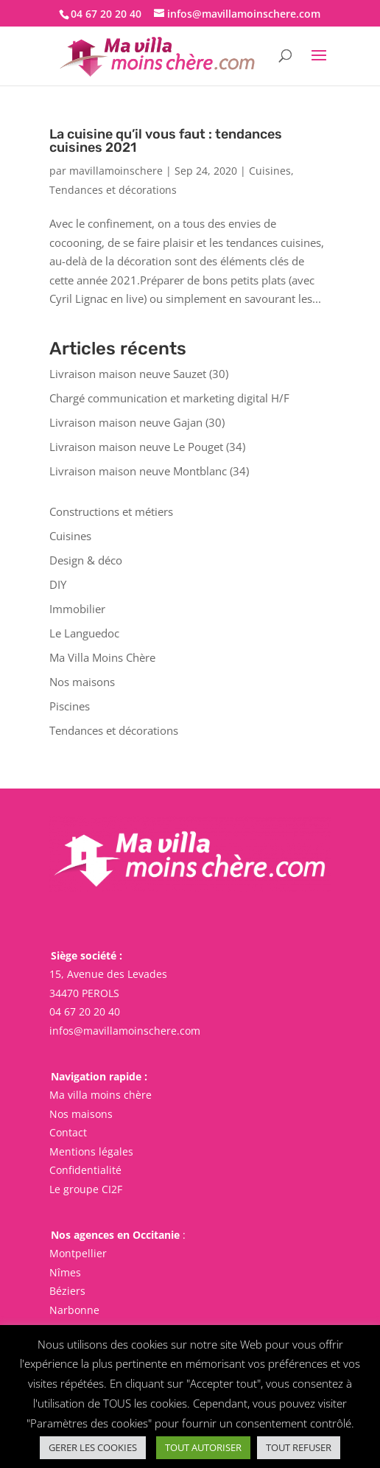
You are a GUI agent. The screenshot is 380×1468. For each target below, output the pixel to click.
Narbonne (74, 1309)
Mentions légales (91, 1151)
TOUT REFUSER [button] (298, 1447)
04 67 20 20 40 (84, 1011)
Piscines (69, 706)
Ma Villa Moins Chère (102, 657)
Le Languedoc (84, 633)
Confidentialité (85, 1170)
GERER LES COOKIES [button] (93, 1447)
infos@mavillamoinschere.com (124, 1031)
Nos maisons (82, 681)
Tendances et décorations (113, 190)
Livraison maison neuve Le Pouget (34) (147, 446)
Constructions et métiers (111, 511)
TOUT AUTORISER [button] (203, 1447)
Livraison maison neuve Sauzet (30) (138, 373)
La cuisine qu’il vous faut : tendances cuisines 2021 (165, 140)
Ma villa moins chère (100, 1095)
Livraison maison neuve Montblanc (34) (149, 471)
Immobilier (77, 608)
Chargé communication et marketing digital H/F (169, 398)
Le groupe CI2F (85, 1189)
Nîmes (65, 1272)
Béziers (67, 1291)
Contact (68, 1132)
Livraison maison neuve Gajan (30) (137, 422)
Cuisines (270, 171)
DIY (57, 584)
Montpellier (78, 1253)
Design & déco (85, 560)
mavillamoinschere (116, 171)
